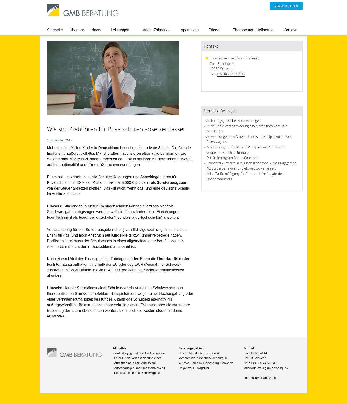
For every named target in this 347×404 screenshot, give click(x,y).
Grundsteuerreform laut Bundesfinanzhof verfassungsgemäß (251, 163)
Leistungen (120, 30)
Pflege (214, 30)
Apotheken (190, 30)
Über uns (77, 30)
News (96, 30)
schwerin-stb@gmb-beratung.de (266, 368)
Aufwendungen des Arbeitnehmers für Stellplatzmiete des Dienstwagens (139, 370)
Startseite (55, 30)
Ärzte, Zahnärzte (157, 30)
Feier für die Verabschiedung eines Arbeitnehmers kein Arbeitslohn (137, 360)
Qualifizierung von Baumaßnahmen (232, 157)
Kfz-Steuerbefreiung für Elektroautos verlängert (241, 168)
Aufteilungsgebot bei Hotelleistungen (233, 120)
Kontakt (289, 30)
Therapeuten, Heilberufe (253, 30)
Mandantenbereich (286, 6)
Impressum (251, 378)
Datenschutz (269, 378)
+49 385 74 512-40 (231, 74)
